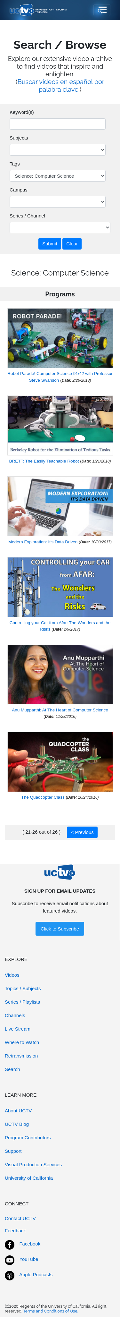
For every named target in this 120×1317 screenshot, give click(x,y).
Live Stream (17, 1029)
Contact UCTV (20, 1218)
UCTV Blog (17, 1124)
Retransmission (21, 1055)
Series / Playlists (22, 1002)
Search (12, 1069)
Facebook (29, 1243)
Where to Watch (22, 1042)
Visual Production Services (33, 1164)
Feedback (15, 1230)
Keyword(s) (22, 112)
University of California (29, 1178)
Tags (15, 163)
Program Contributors (28, 1137)
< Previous (82, 832)
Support (13, 1151)
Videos (12, 975)
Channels (15, 1015)
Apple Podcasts (35, 1274)
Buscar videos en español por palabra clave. (60, 85)
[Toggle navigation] (101, 10)
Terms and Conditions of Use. (50, 1311)
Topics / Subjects (23, 988)
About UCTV (18, 1110)
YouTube (28, 1259)
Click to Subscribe (60, 928)
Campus (19, 189)
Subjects (19, 137)
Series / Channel (27, 215)
